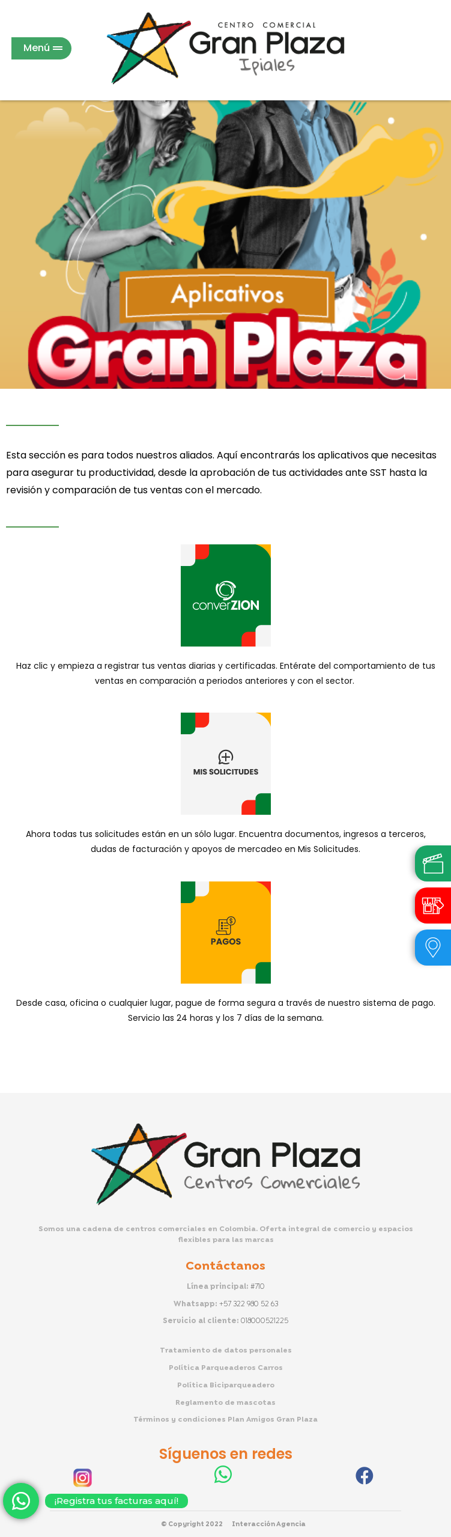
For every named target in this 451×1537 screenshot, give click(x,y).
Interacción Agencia (269, 1524)
